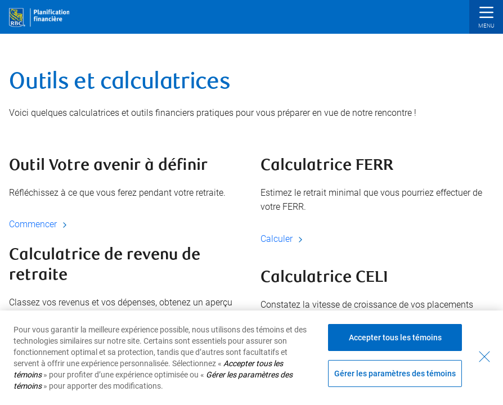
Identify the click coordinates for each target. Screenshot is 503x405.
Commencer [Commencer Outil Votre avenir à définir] (39, 224)
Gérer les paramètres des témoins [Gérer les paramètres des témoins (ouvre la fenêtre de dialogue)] (395, 373)
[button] (486, 18)
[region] (251, 357)
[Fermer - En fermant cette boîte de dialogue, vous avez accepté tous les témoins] (484, 356)
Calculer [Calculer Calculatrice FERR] (283, 238)
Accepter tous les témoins (395, 337)
